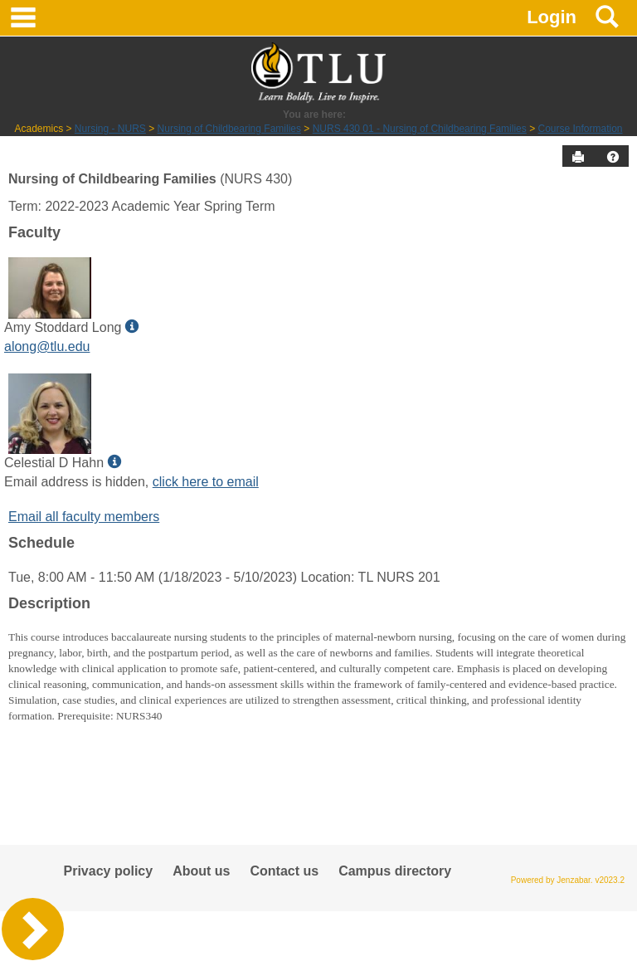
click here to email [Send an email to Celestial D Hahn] (206, 482)
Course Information (579, 128)
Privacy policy (108, 871)
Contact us (284, 871)
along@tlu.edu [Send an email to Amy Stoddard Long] (47, 346)
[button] (613, 157)
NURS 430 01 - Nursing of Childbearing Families (420, 128)
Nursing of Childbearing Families (229, 128)
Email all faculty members (83, 517)
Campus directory (394, 871)
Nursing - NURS (110, 128)
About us (201, 871)
